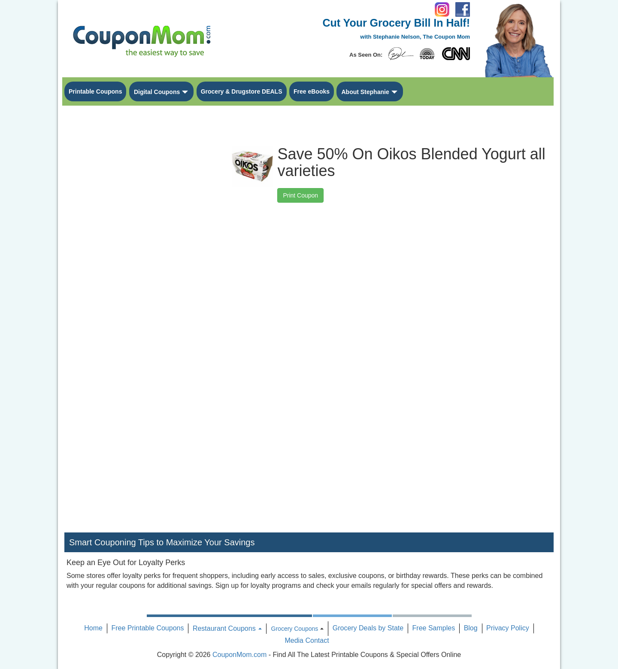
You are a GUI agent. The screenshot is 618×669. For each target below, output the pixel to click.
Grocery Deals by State (368, 628)
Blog (471, 628)
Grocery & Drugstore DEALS (241, 91)
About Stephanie (365, 91)
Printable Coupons (95, 91)
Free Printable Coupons (147, 628)
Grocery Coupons (294, 628)
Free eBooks (312, 91)
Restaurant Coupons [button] (227, 628)
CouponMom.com (239, 654)
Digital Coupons (157, 91)
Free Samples (433, 628)
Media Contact (307, 640)
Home (93, 628)
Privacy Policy (507, 628)
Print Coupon (300, 195)
